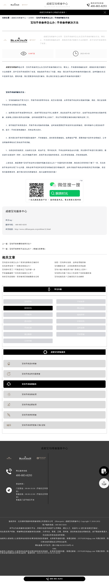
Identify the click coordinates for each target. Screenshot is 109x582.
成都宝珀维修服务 (58, 352)
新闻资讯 (28, 308)
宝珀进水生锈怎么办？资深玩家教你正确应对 (20, 262)
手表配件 (28, 315)
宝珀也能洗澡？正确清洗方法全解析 (69, 277)
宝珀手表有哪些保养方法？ (21, 244)
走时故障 (81, 328)
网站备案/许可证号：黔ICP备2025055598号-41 (54, 545)
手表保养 (81, 302)
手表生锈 (28, 328)
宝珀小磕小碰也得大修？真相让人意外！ (71, 269)
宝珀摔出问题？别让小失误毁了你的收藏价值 (72, 273)
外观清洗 (81, 321)
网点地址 (81, 308)
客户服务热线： (54, 533)
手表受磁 (81, 334)
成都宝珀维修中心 (57, 3)
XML (54, 549)
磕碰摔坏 (81, 315)
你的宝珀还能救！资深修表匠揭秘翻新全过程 (20, 277)
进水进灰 (28, 321)
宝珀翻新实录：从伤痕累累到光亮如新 (70, 266)
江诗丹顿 (28, 341)
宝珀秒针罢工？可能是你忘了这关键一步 (18, 269)
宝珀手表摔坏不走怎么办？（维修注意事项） (28, 249)
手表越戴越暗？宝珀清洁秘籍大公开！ (17, 273)
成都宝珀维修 (11, 67)
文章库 (31, 18)
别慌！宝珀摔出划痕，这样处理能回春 (70, 262)
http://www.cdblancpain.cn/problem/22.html (33, 229)
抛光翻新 (28, 334)
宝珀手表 (28, 302)
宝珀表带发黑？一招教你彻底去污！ (17, 266)
